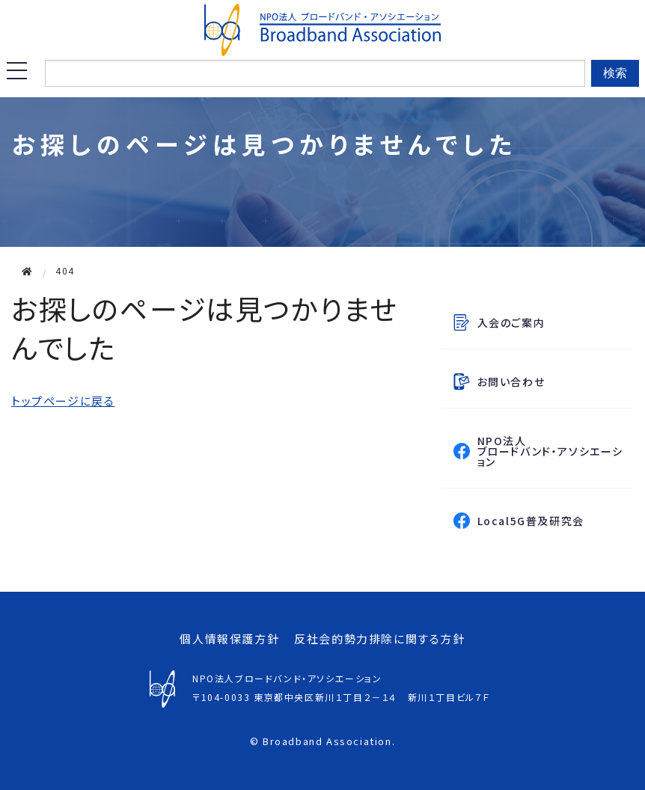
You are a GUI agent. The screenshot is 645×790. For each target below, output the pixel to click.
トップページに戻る (62, 400)
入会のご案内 (511, 322)
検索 (615, 73)
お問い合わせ (511, 381)
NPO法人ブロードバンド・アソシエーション (550, 451)
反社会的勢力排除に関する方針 (379, 638)
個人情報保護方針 (229, 638)
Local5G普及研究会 (552, 520)
